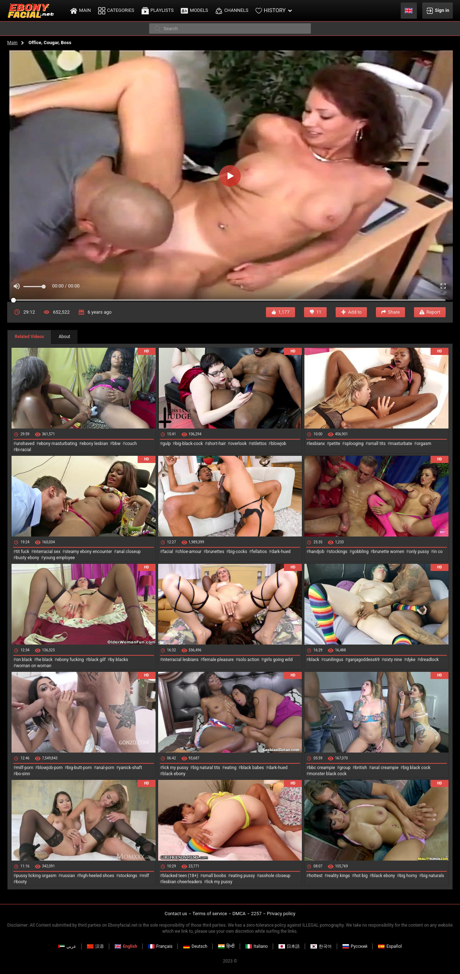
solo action (248, 659)
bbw (116, 443)
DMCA (239, 913)
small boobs (214, 875)
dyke (410, 659)
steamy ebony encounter (88, 551)
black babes (252, 767)
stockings (338, 551)
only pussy (419, 551)
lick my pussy (175, 767)
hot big (361, 875)
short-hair (216, 443)
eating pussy (243, 875)
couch (131, 443)
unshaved (25, 443)
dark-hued (280, 551)
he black (45, 659)
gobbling (360, 551)
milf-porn (24, 767)
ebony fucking (70, 659)
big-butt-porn (79, 767)
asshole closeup (275, 875)
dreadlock (429, 659)
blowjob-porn (50, 767)
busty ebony (27, 557)
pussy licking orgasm (36, 875)
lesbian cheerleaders (182, 881)
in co (438, 551)
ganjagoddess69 (364, 659)
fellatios (259, 551)
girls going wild (278, 659)
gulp (166, 443)
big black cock (416, 767)
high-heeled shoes (96, 875)
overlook (238, 443)
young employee (59, 557)
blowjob (278, 443)
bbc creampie (322, 767)
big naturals (433, 875)
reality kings (338, 875)
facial (167, 551)
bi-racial (23, 449)
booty (21, 881)
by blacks (119, 659)
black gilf (97, 659)
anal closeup (128, 551)
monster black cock (328, 773)
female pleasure (218, 659)
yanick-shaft (130, 767)
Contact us (176, 913)
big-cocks (238, 551)
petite (334, 443)
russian (68, 875)
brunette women (388, 551)
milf (145, 875)
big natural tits (206, 767)
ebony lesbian (95, 443)
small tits (377, 443)
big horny (408, 875)
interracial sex (47, 551)
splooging (354, 443)
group (345, 767)
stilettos (259, 443)
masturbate (401, 443)
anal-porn (105, 767)
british (361, 767)
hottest (316, 875)
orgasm (424, 443)
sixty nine (393, 659)
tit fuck (22, 551)
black (314, 659)
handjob (317, 551)
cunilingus (333, 659)
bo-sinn (23, 773)
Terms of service (210, 913)
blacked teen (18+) (180, 875)
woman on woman (33, 665)
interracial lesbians (180, 659)
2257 (256, 913)
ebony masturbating (58, 443)
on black (24, 659)
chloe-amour (190, 551)
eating (230, 767)
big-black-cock (189, 443)
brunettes (215, 551)
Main (12, 42)
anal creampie (385, 767)
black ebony (173, 773)
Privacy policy (281, 913)
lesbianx (317, 443)
